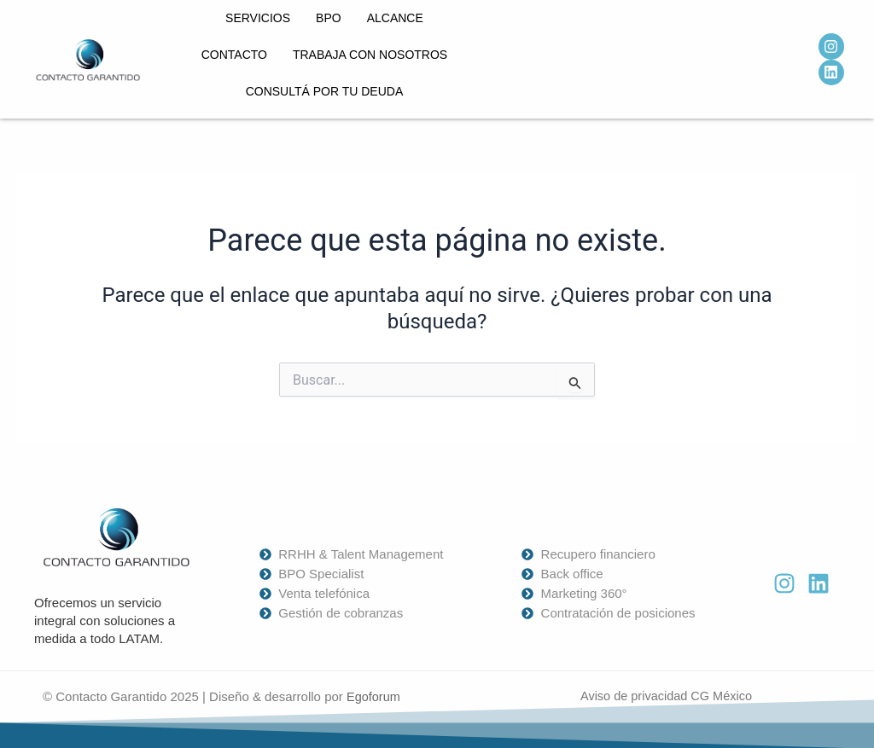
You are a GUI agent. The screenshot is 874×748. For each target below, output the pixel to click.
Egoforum (374, 696)
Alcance (395, 18)
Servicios (257, 18)
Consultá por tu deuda (325, 91)
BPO (328, 18)
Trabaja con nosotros (370, 54)
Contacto (234, 54)
